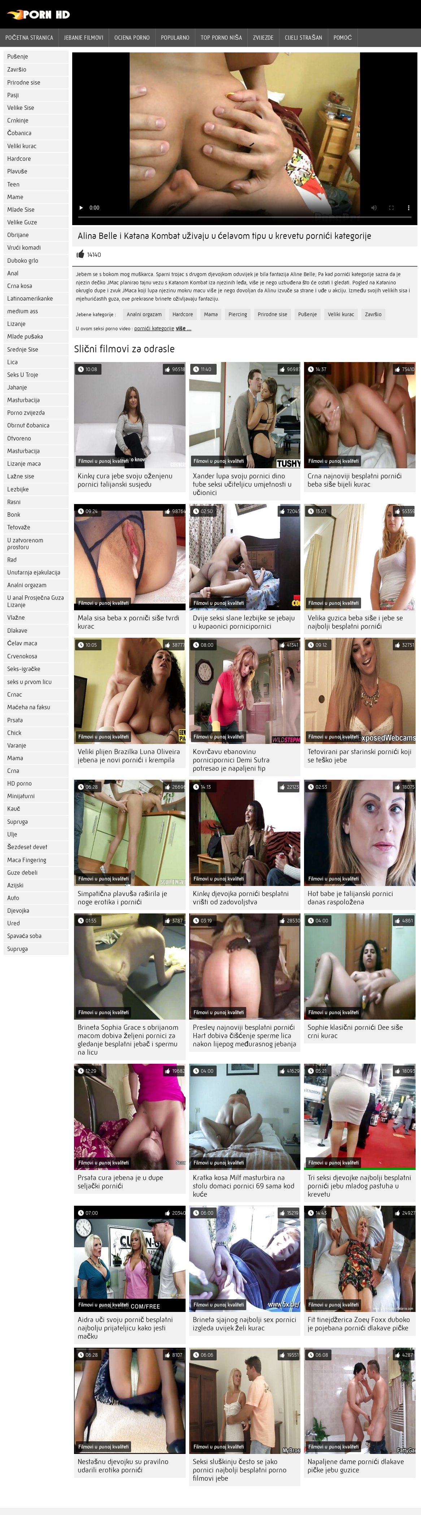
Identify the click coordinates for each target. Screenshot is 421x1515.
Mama (15, 758)
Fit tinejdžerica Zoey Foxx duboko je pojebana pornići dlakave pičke (359, 1324)
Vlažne (16, 617)
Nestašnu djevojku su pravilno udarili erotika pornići (123, 1466)
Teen (13, 184)
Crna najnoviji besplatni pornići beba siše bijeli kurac (355, 480)
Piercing (238, 314)
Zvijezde (263, 38)
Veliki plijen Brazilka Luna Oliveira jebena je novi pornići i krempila (129, 756)
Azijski (15, 885)
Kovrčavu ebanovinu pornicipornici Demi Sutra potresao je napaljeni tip (231, 760)
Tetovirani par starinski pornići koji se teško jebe (360, 756)
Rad (12, 559)
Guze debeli (22, 872)
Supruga (17, 821)
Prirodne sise (23, 82)
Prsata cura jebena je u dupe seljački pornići (120, 1182)
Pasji (13, 95)
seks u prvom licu (29, 682)
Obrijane (18, 235)
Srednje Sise (22, 349)
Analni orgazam (27, 585)
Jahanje (17, 387)
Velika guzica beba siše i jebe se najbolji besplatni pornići (355, 622)
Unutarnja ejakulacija (33, 572)
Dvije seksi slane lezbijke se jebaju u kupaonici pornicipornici (244, 622)
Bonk (13, 514)
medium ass (22, 311)
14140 (94, 254)
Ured (13, 923)
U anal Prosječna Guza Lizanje (35, 601)
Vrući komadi (24, 247)
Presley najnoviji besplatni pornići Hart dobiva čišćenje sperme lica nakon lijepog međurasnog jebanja (244, 1035)
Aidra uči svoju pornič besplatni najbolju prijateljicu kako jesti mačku (125, 1328)
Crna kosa (19, 286)
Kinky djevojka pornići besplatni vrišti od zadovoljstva (241, 898)
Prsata (15, 720)
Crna (13, 770)
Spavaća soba (24, 936)
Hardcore (19, 158)
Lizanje (16, 323)
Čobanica (19, 133)
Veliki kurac (21, 146)
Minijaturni (21, 796)
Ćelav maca (22, 643)
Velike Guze (22, 222)
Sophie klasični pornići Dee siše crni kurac (355, 1031)
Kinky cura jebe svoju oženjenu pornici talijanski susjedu (125, 480)
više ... (183, 328)
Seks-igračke (23, 669)
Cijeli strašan (303, 38)
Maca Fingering (26, 860)
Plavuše (17, 171)
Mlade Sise (21, 209)
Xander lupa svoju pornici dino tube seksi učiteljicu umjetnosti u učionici (242, 484)
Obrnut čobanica (28, 425)
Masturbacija (23, 400)
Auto (13, 898)
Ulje (12, 834)
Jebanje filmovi (83, 38)
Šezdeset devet (27, 847)
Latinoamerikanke (30, 298)
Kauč (13, 808)
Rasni (14, 502)
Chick (14, 732)
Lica (12, 362)
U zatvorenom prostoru (25, 544)
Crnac (14, 694)
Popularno (175, 38)
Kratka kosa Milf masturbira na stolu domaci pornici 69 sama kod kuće (243, 1186)
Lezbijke (18, 489)
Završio (16, 69)
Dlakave (17, 630)
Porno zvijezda (26, 412)
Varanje (16, 745)
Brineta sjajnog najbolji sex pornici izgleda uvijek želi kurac (244, 1324)
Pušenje (17, 56)
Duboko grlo (22, 260)
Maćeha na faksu (28, 707)
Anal (12, 273)
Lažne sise (20, 476)
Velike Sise (20, 107)
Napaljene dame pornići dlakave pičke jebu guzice (356, 1466)
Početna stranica (29, 38)
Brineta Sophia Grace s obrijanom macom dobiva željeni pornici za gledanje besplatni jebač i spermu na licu (128, 1039)
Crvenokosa (22, 656)
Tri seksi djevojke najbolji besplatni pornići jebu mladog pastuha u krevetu (359, 1186)
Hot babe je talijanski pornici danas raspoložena (350, 898)
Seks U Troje (22, 374)
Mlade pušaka (25, 336)
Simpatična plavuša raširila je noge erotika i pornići (122, 898)
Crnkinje (18, 120)
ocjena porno (131, 38)
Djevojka (18, 910)
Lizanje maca (24, 463)
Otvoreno (19, 438)
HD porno (19, 783)
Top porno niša (221, 38)
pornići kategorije (154, 328)
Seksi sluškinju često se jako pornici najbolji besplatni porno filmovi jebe (240, 1470)
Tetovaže (18, 527)
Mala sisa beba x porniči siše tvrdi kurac (128, 622)
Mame (15, 197)
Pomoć (343, 38)
